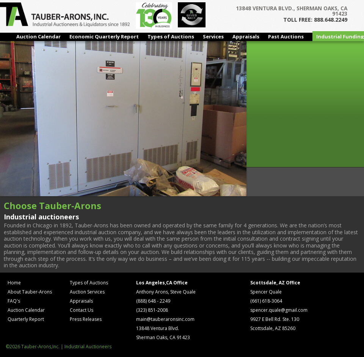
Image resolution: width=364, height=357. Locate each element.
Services (213, 36)
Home (14, 282)
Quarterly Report (26, 319)
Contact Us (81, 310)
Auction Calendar (38, 36)
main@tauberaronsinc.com (165, 319)
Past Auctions (286, 36)
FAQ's (14, 301)
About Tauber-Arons (30, 292)
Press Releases (86, 319)
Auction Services (87, 292)
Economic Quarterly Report (104, 36)
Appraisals (245, 36)
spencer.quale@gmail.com (279, 310)
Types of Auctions (170, 36)
